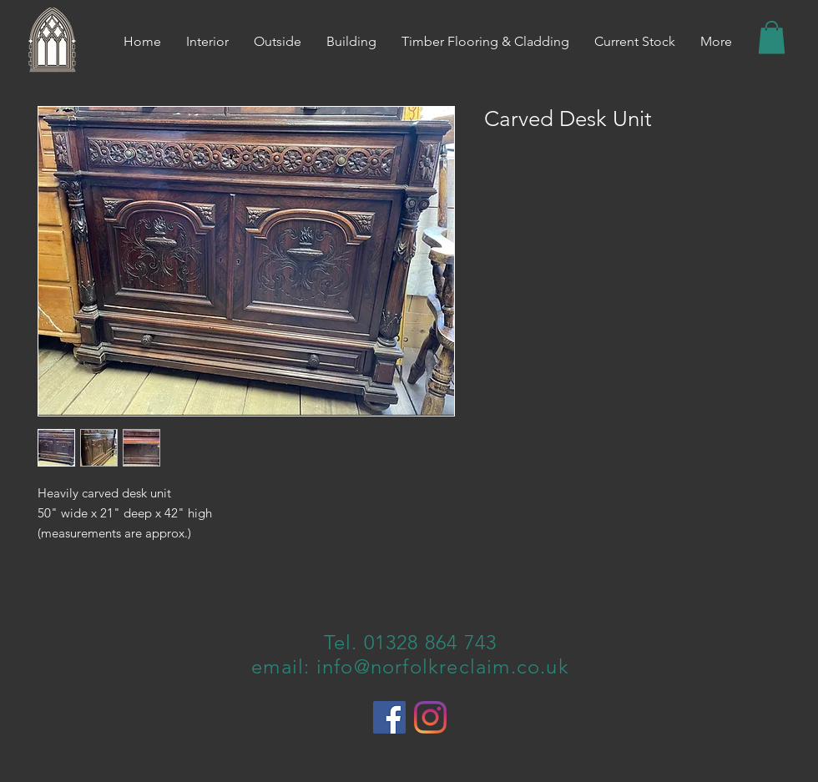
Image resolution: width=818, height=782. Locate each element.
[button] (771, 37)
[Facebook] (389, 717)
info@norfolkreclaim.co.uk (442, 666)
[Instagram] (430, 717)
